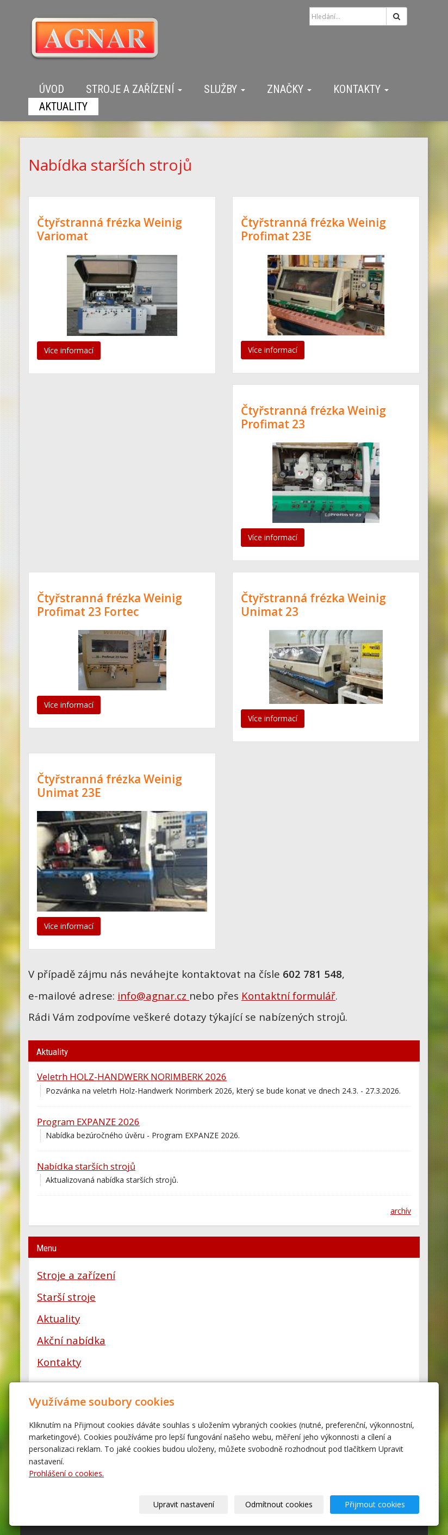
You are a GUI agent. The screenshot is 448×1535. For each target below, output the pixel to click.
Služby (224, 89)
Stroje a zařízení (134, 89)
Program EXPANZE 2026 (88, 1121)
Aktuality (63, 106)
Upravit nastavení (198, 1504)
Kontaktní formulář (288, 995)
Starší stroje (66, 1296)
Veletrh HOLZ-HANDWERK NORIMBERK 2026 (132, 1076)
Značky (289, 89)
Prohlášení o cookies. (66, 1473)
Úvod (51, 89)
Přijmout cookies (377, 1504)
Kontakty (361, 89)
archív (400, 1211)
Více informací (69, 350)
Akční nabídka (71, 1340)
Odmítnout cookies (288, 1504)
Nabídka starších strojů (86, 1166)
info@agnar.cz (153, 995)
